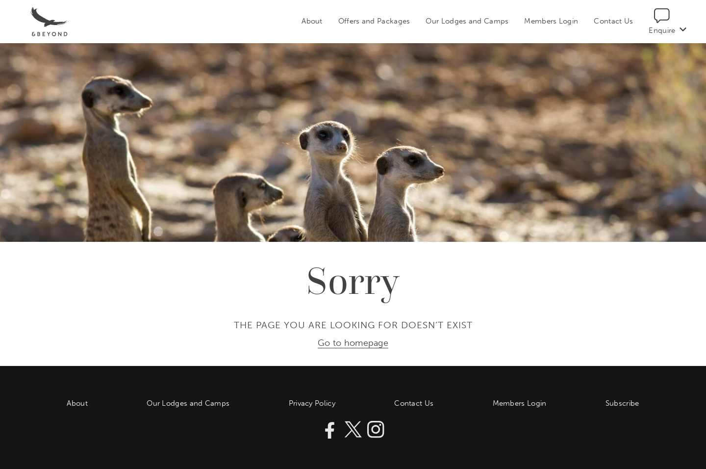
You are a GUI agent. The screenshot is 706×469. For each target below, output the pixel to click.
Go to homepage (353, 343)
